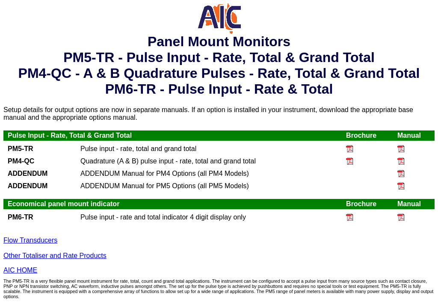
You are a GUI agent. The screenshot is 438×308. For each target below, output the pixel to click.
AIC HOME (20, 270)
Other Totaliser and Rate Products (55, 255)
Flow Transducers (30, 240)
